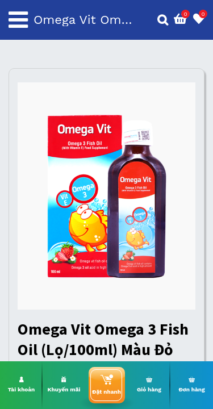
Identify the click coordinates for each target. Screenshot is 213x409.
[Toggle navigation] (18, 20)
